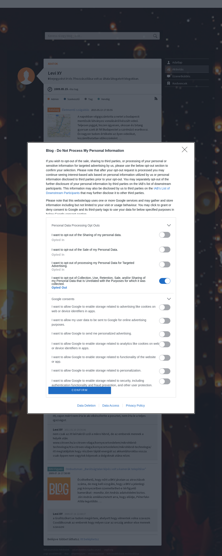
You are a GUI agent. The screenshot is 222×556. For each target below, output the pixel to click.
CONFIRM (80, 390)
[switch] (164, 235)
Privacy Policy (135, 405)
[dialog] (111, 277)
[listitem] (111, 225)
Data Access (110, 405)
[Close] (186, 151)
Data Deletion (86, 405)
